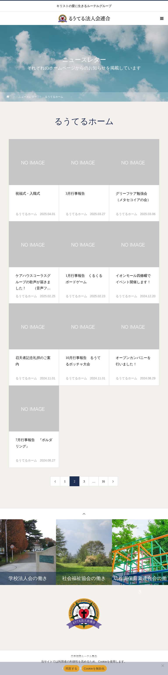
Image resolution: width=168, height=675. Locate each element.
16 (103, 481)
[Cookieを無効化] (162, 665)
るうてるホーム (26, 214)
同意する (71, 668)
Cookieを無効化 (94, 668)
